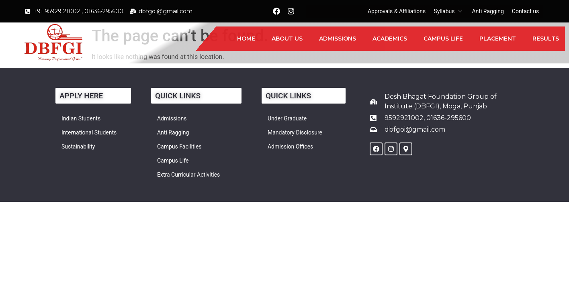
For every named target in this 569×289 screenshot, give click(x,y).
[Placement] (497, 38)
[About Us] (287, 38)
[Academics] (389, 38)
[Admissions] (337, 38)
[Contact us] (525, 11)
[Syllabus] (449, 11)
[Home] (246, 38)
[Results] (545, 38)
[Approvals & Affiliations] (397, 11)
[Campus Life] (443, 38)
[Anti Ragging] (488, 11)
